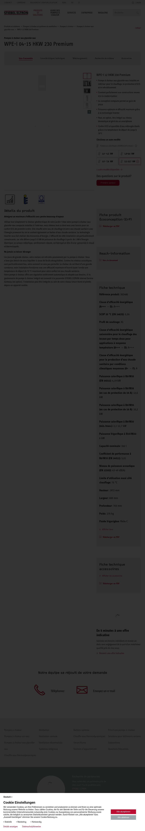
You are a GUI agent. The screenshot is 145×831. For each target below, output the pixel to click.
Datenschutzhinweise (31, 826)
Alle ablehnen (123, 817)
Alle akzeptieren (123, 812)
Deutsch (8, 797)
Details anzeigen (10, 826)
